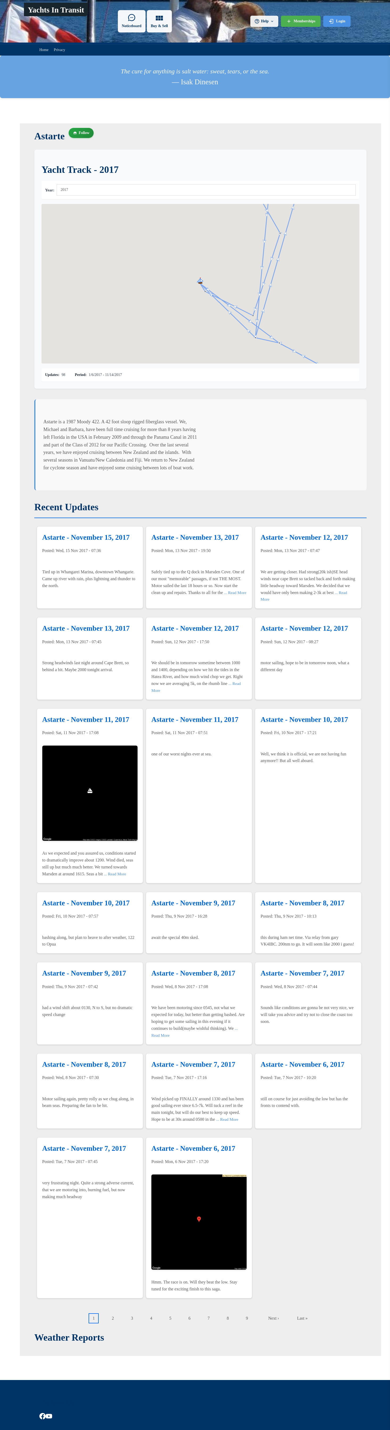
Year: (50, 190)
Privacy (59, 50)
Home (43, 50)
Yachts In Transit (56, 10)
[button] (280, 233)
